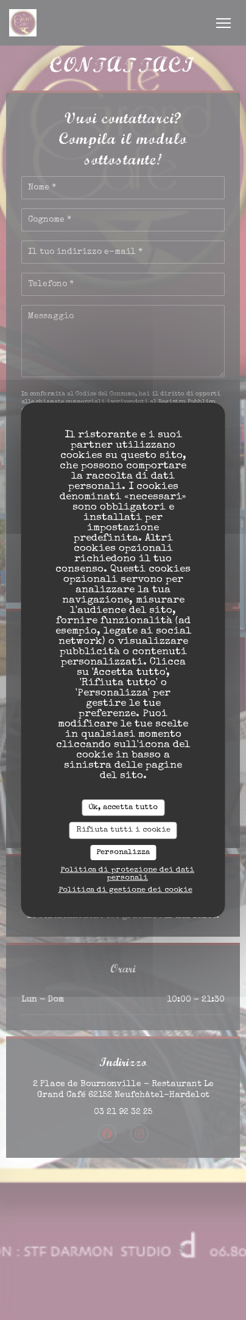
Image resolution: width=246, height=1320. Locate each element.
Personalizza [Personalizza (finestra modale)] (123, 853)
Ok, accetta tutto (123, 808)
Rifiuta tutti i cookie (123, 830)
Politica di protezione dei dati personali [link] (127, 874)
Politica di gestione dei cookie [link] (125, 890)
